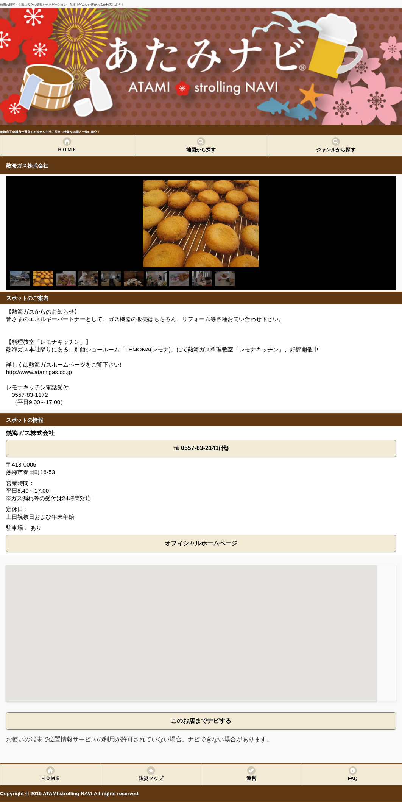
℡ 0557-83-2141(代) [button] (201, 448)
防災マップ (151, 778)
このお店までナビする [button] (201, 721)
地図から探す (201, 150)
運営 (251, 778)
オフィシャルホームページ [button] (201, 543)
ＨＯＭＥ (67, 150)
